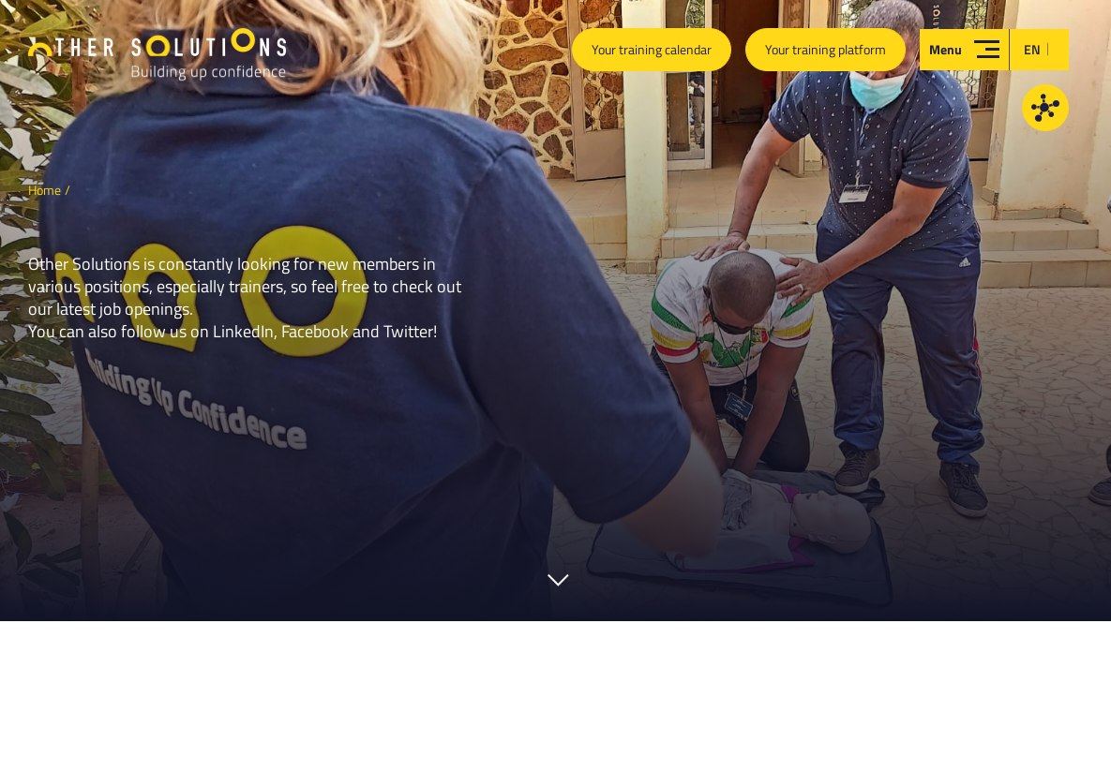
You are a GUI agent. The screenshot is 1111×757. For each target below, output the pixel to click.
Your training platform (825, 49)
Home (44, 190)
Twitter (408, 331)
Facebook (315, 331)
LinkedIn (243, 331)
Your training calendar (652, 49)
